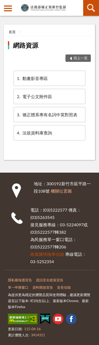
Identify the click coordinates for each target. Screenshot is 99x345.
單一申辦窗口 (18, 287)
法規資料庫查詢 (34, 133)
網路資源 (25, 45)
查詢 (91, 8)
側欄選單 (8, 8)
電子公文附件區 (34, 96)
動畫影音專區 (32, 78)
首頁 (12, 32)
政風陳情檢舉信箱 (47, 254)
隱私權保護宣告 (20, 280)
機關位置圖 (61, 190)
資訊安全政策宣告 (49, 280)
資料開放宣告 (42, 287)
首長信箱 (64, 287)
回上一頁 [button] (80, 58)
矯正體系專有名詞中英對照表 (46, 115)
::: (4, 4)
